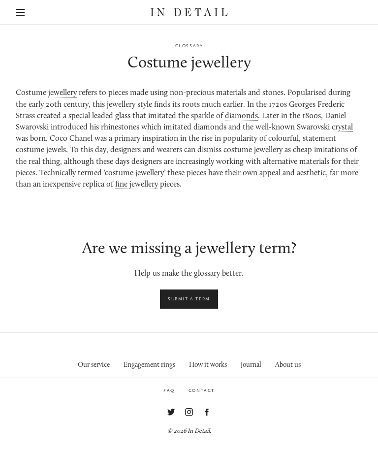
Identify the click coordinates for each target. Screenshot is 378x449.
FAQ (169, 390)
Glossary (189, 45)
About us (288, 365)
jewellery (62, 93)
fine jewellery (136, 185)
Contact (202, 390)
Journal (251, 365)
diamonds (241, 116)
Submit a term (189, 298)
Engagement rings (149, 365)
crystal (342, 127)
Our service (94, 365)
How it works (208, 365)
